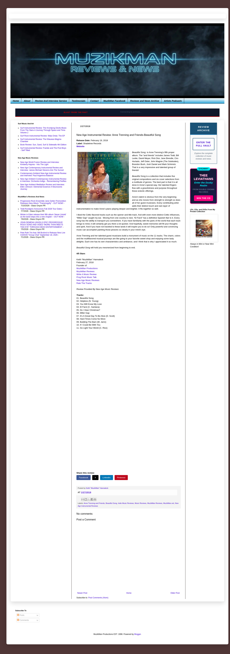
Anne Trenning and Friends (94, 503)
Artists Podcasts (173, 101)
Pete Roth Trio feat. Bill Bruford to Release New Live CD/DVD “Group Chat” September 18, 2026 (42, 234)
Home (16, 101)
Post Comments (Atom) (98, 598)
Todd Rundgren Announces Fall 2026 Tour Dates (41, 209)
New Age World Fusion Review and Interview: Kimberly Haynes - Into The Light (39, 163)
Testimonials (78, 101)
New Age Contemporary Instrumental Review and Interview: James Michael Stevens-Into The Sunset (42, 169)
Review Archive (203, 129)
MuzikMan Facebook (114, 101)
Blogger (137, 634)
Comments (23, 620)
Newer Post (82, 593)
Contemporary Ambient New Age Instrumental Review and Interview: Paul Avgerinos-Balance (43, 174)
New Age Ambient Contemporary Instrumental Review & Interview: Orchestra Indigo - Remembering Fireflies (43, 180)
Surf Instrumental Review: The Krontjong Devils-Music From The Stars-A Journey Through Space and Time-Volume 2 (43, 130)
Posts (20, 615)
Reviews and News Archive (144, 101)
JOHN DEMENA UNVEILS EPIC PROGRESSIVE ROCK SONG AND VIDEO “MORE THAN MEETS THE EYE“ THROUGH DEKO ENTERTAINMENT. (41, 224)
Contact (94, 101)
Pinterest (121, 477)
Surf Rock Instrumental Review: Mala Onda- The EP (42, 136)
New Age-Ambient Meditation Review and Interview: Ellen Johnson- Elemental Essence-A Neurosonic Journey (42, 186)
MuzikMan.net (168, 503)
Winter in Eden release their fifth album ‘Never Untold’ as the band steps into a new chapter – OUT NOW (43, 215)
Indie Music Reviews (126, 503)
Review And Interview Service (51, 101)
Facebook (83, 477)
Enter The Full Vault (203, 144)
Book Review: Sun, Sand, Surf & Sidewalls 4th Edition (43, 145)
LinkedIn (107, 477)
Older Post (175, 593)
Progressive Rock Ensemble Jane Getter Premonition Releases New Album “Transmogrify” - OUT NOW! (43, 202)
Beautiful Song (111, 503)
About (27, 101)
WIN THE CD (204, 198)
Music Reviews (140, 503)
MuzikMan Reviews (154, 503)
